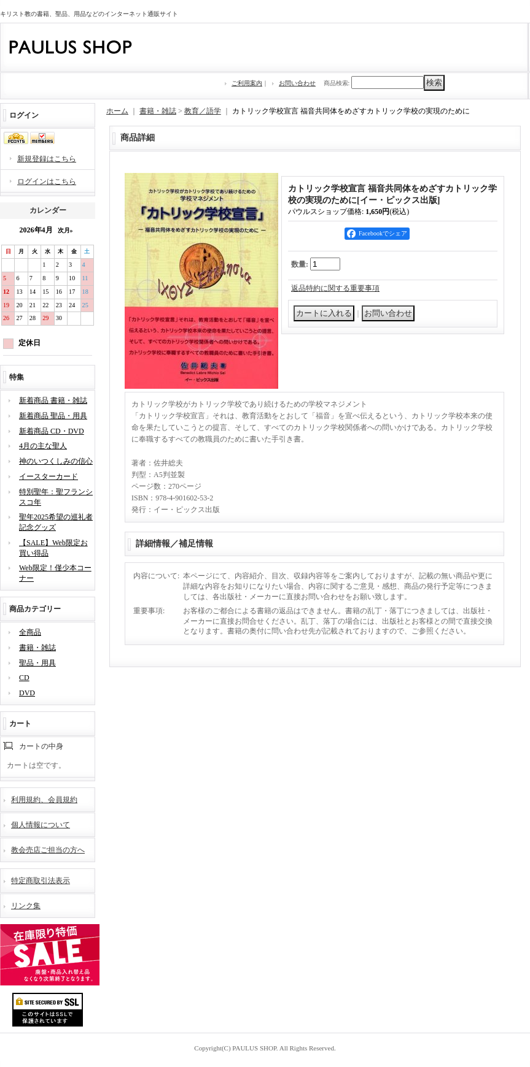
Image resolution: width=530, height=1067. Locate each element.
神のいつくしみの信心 (56, 461)
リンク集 (26, 905)
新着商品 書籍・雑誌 (53, 400)
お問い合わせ (297, 83)
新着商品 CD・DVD (51, 431)
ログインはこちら (46, 181)
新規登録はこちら (46, 159)
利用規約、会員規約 (44, 799)
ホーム (117, 111)
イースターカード (48, 476)
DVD (27, 693)
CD (24, 677)
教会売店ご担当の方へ (48, 850)
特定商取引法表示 (40, 880)
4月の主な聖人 (43, 446)
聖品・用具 (37, 663)
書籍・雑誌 (37, 647)
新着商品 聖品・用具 (53, 415)
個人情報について (40, 824)
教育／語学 (202, 111)
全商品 (30, 632)
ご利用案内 (247, 83)
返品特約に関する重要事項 (335, 288)
